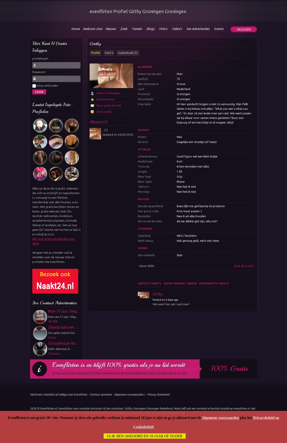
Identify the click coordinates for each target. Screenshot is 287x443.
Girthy (95, 44)
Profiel (95, 52)
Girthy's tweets (149, 283)
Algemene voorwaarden (129, 394)
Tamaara (54, 353)
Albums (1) (99, 122)
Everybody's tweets (214, 283)
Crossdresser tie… (63, 343)
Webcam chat (92, 29)
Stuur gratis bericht (109, 105)
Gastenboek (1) (128, 52)
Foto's (109, 52)
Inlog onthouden (45, 86)
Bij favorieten (105, 99)
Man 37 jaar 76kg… (64, 311)
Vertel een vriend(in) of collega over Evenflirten (58, 394)
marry (52, 337)
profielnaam (40, 58)
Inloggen (244, 29)
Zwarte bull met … (63, 327)
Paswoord (38, 72)
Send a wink (104, 111)
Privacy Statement (158, 394)
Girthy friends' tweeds (180, 283)
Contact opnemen (101, 394)
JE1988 (53, 321)
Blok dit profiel (244, 265)
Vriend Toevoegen (108, 93)
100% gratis (229, 368)
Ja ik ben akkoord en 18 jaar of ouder (144, 436)
